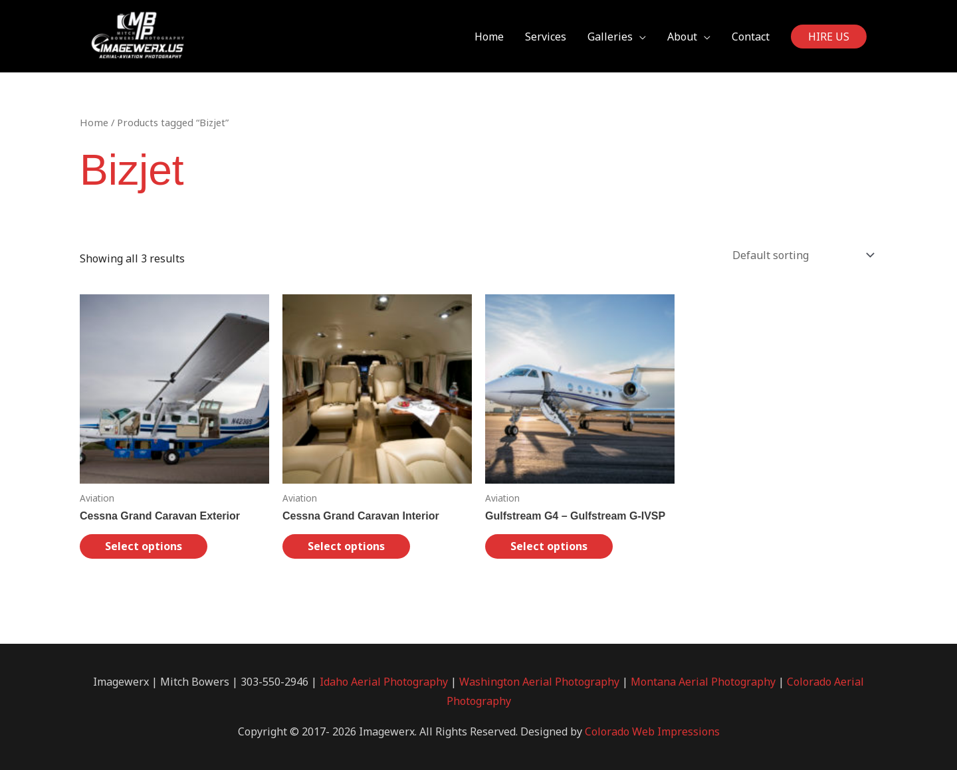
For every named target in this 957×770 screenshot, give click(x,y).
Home (94, 122)
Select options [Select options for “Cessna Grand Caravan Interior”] (346, 546)
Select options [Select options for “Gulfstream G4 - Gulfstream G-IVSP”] (548, 546)
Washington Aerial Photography (539, 681)
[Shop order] (800, 255)
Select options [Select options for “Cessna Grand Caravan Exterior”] (143, 546)
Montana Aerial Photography (703, 681)
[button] (829, 36)
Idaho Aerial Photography (384, 681)
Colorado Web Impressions (652, 731)
